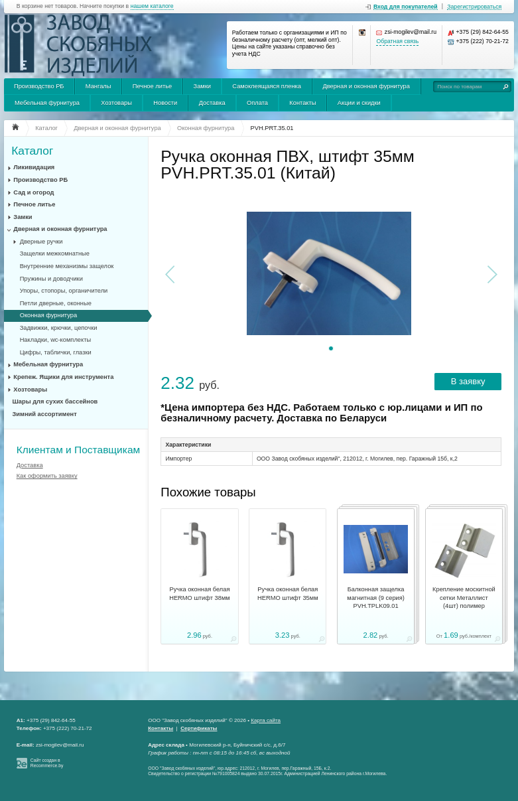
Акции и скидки (359, 103)
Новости (165, 103)
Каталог (32, 151)
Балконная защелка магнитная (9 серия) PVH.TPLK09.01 (376, 597)
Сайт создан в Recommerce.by (47, 763)
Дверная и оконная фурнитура (366, 86)
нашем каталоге (152, 6)
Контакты (302, 103)
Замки (202, 86)
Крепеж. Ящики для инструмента (63, 377)
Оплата (257, 103)
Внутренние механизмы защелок (67, 266)
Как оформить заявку (47, 476)
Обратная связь (397, 41)
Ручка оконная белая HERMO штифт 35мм (287, 593)
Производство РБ (39, 86)
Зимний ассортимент (45, 414)
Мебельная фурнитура (47, 103)
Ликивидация (33, 167)
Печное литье (152, 86)
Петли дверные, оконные (56, 303)
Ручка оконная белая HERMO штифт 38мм (199, 593)
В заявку (468, 381)
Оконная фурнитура (48, 315)
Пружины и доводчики (51, 278)
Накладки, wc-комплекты (55, 339)
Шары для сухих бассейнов (55, 401)
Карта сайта (266, 720)
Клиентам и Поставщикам (78, 449)
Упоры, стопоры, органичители (64, 290)
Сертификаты (198, 728)
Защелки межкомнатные (55, 253)
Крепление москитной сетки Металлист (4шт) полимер (463, 597)
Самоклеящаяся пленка (266, 86)
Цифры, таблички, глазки (56, 352)
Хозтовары (116, 103)
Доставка (212, 103)
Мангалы (98, 86)
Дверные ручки (41, 241)
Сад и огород (33, 192)
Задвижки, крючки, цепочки (58, 328)
